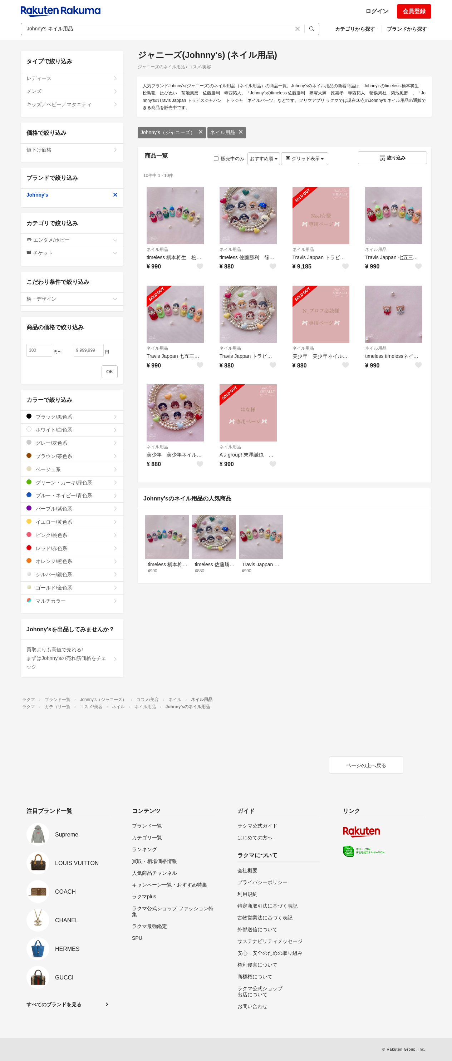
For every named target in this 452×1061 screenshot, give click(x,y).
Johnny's (72, 195)
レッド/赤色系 (72, 548)
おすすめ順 (263, 158)
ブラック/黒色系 (72, 417)
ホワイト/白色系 (72, 429)
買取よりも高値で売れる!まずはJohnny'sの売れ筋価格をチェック (72, 658)
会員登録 (414, 11)
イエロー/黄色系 (72, 522)
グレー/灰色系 (72, 443)
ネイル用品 (226, 132)
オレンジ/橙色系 (72, 561)
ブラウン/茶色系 (72, 456)
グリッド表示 (305, 158)
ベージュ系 (72, 469)
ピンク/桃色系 (72, 535)
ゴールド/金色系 (72, 587)
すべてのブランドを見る (54, 1004)
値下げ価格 (72, 150)
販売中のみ (229, 158)
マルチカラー (72, 601)
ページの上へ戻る (366, 765)
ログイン (376, 11)
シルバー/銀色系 (72, 574)
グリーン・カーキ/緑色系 (72, 482)
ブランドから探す (407, 29)
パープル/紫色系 (72, 508)
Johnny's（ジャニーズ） (172, 132)
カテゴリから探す (355, 29)
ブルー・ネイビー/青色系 (72, 495)
